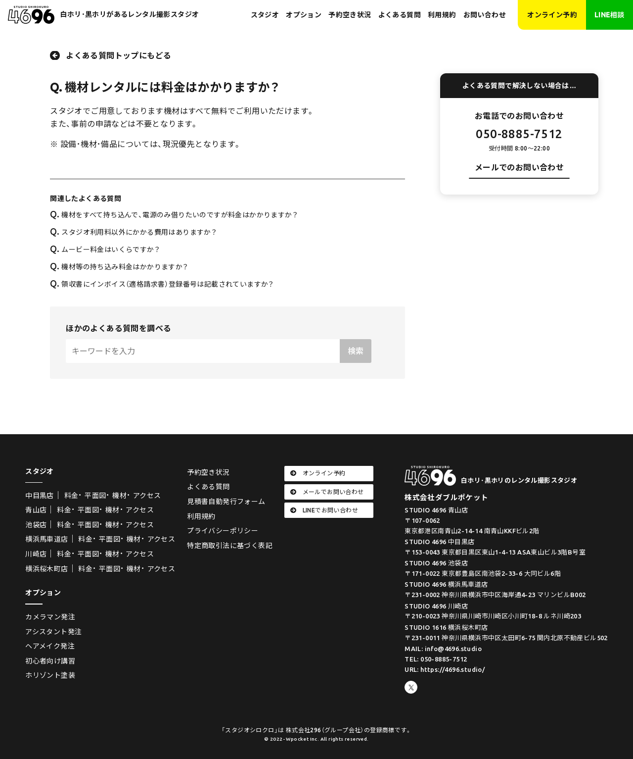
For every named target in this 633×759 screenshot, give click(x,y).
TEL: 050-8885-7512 (436, 659)
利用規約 (442, 15)
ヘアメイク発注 (50, 646)
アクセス (147, 496)
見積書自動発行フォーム (226, 502)
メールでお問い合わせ (326, 492)
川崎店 (35, 554)
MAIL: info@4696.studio (443, 648)
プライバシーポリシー (222, 531)
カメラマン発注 (50, 617)
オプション (303, 15)
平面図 (95, 496)
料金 (71, 496)
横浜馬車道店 (46, 539)
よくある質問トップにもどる (118, 55)
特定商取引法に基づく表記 (229, 546)
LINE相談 (609, 15)
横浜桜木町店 (46, 569)
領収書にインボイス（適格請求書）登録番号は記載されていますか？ (162, 284)
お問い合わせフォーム (519, 189)
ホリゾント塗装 (50, 675)
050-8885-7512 (519, 134)
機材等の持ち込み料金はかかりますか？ (119, 267)
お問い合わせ (484, 15)
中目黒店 (39, 496)
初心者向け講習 (50, 661)
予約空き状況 (349, 15)
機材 (119, 496)
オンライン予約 (552, 15)
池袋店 (35, 525)
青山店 (35, 510)
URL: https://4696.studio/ (445, 669)
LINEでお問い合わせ (324, 510)
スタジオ (265, 15)
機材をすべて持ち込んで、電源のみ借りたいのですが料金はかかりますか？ (174, 215)
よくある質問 (399, 15)
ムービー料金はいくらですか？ (105, 249)
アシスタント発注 (53, 632)
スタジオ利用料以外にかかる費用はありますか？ (133, 232)
